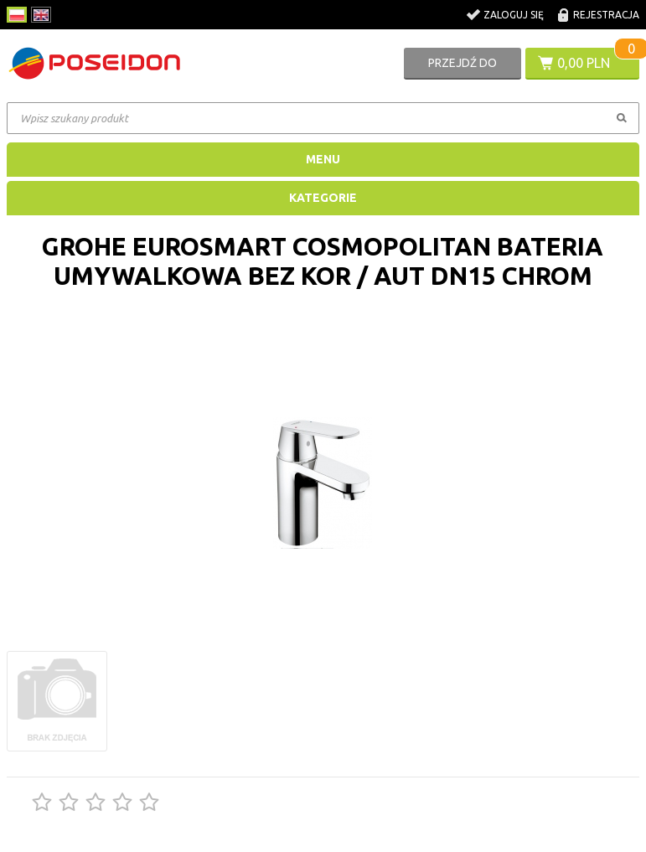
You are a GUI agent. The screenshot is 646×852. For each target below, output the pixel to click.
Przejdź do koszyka (462, 68)
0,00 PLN (583, 62)
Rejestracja (606, 14)
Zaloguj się (513, 14)
